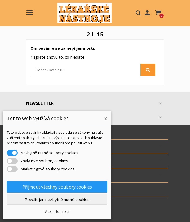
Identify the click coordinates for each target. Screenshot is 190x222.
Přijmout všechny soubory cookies (57, 187)
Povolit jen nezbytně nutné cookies (57, 199)
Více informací (57, 211)
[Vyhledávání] (93, 70)
